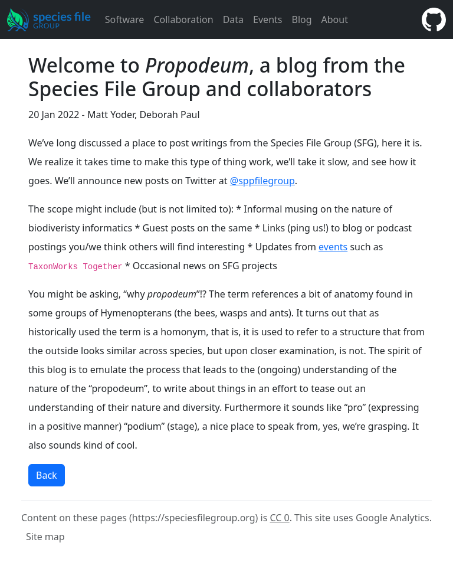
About (334, 19)
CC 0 (280, 517)
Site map (45, 536)
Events (267, 19)
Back (46, 475)
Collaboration (183, 19)
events (333, 246)
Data (233, 19)
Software (125, 19)
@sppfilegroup (262, 180)
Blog (301, 19)
